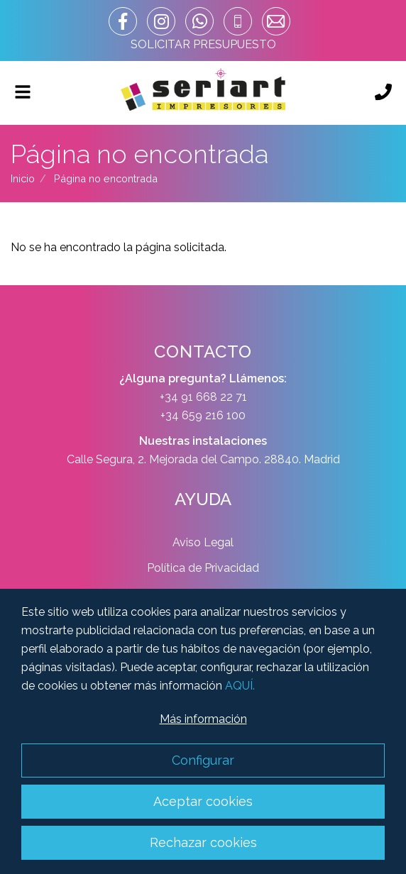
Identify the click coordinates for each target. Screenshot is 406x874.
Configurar (203, 760)
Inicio (23, 178)
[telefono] (238, 21)
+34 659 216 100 (203, 415)
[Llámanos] (383, 93)
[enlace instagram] (161, 21)
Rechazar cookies (203, 842)
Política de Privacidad (203, 568)
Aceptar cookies (203, 801)
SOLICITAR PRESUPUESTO (203, 44)
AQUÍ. (240, 685)
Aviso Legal (203, 542)
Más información (203, 719)
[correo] (276, 21)
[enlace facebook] (123, 21)
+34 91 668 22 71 (203, 397)
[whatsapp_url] (199, 21)
